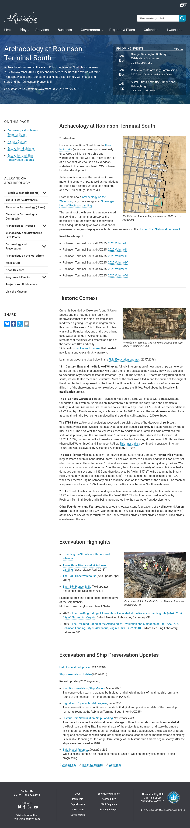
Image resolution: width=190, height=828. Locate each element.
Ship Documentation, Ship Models (84, 688)
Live (7, 29)
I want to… (175, 29)
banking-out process (88, 348)
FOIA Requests (109, 804)
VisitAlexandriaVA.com (27, 818)
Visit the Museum (16, 291)
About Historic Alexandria (22, 200)
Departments (78, 804)
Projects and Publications (22, 284)
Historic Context (17, 141)
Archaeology (69, 764)
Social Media (77, 814)
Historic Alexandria (92, 764)
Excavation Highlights (21, 148)
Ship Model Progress (75, 749)
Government (90, 29)
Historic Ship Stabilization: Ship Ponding (88, 718)
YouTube (36, 807)
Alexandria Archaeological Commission (22, 216)
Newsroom (78, 809)
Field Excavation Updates (124, 359)
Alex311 (18, 795)
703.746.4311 (32, 795)
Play (23, 29)
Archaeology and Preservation (16, 246)
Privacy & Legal (108, 809)
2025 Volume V (117, 269)
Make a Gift (13, 263)
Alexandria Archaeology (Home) (25, 207)
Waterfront (115, 764)
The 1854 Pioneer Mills (77, 586)
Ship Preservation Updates (75, 674)
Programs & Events (18, 277)
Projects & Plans (122, 29)
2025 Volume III (117, 256)
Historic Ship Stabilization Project (159, 229)
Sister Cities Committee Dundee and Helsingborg (153, 84)
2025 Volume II (117, 249)
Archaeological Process (20, 226)
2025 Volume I (117, 243)
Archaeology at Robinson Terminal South (23, 132)
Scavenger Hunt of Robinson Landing (86, 203)
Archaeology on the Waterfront (25, 256)
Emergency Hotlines (109, 793)
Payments (77, 799)
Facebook (24, 807)
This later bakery (130, 443)
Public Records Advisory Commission (154, 70)
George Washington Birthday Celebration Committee (148, 56)
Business (65, 29)
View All (178, 49)
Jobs (77, 793)
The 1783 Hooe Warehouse (79, 576)
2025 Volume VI (118, 275)
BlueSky (19, 807)
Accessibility (109, 799)
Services (42, 29)
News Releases (15, 270)
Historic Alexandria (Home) (22, 193)
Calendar (151, 29)
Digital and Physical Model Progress (85, 703)
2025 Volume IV (118, 262)
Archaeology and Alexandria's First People (24, 235)
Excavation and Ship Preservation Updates (21, 158)
